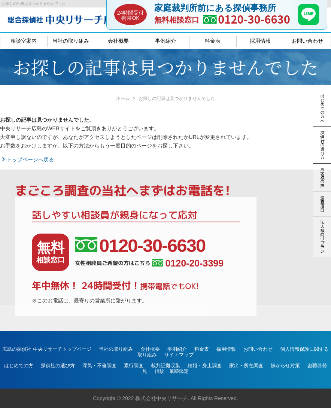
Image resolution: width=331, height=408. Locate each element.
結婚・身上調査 (205, 365)
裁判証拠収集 (165, 365)
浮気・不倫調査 (99, 365)
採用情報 (260, 41)
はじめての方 (18, 365)
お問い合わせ (307, 41)
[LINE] (308, 23)
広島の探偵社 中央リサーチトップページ (46, 349)
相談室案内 (23, 41)
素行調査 (133, 365)
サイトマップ (179, 354)
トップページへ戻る (27, 159)
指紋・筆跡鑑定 (172, 371)
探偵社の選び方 (58, 365)
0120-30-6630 (254, 18)
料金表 (213, 41)
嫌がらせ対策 (285, 365)
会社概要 (118, 41)
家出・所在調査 (246, 365)
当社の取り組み (70, 41)
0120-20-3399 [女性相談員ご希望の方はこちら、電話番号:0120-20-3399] (188, 263)
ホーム (123, 98)
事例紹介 (165, 41)
